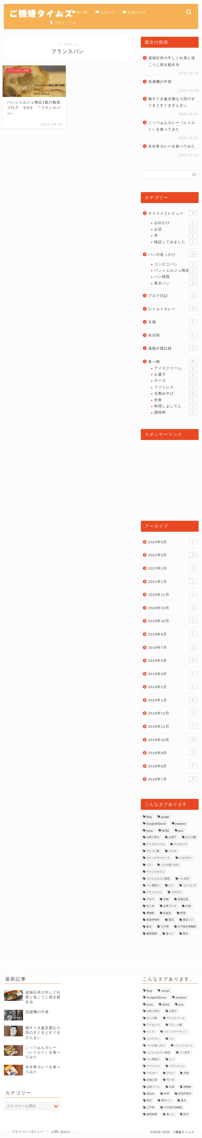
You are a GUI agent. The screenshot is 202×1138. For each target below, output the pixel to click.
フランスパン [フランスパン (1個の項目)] (154, 892)
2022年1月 (172, 568)
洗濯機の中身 (160, 82)
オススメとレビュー (172, 213)
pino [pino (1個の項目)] (180, 830)
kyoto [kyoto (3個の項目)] (149, 830)
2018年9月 (172, 752)
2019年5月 (172, 660)
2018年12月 (172, 712)
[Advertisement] (170, 478)
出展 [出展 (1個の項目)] (188, 906)
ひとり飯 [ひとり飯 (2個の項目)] (191, 837)
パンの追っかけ (172, 254)
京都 (172, 321)
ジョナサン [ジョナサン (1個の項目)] (185, 857)
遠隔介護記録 (172, 348)
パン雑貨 (175, 276)
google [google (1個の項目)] (165, 817)
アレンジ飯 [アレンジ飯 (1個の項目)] (152, 850)
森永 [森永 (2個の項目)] (149, 926)
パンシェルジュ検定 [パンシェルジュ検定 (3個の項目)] (158, 878)
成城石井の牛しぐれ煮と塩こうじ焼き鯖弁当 (171, 61)
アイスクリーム (175, 368)
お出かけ (105, 12)
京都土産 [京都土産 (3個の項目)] (183, 899)
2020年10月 (172, 607)
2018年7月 (172, 778)
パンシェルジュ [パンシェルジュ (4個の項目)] (155, 871)
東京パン (175, 283)
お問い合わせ (60, 1131)
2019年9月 (172, 634)
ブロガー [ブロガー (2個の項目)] (176, 892)
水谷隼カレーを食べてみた (171, 146)
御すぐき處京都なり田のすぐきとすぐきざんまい (171, 102)
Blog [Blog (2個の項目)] (149, 817)
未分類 (172, 335)
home (57, 12)
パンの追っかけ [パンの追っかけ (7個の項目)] (170, 864)
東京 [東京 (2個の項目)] (171, 919)
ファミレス (175, 387)
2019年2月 (172, 686)
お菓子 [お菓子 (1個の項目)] (172, 837)
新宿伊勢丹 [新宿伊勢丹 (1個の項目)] (152, 919)
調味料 (175, 412)
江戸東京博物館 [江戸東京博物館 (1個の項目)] (187, 926)
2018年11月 (172, 726)
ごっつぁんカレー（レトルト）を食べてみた (171, 126)
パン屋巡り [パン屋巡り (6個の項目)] (152, 885)
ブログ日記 (172, 295)
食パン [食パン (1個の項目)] (170, 933)
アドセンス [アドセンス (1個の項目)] (180, 844)
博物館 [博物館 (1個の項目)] (150, 912)
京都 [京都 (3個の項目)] (166, 899)
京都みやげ (134, 12)
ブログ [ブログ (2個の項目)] (150, 899)
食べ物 (80, 12)
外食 (175, 400)
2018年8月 (172, 765)
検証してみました (175, 242)
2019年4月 (172, 673)
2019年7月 (172, 647)
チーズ (175, 380)
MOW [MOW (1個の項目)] (165, 830)
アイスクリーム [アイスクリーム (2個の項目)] (155, 844)
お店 (175, 229)
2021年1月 (172, 581)
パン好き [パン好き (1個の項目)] (184, 878)
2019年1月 (172, 699)
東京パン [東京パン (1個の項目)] (188, 919)
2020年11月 (172, 594)
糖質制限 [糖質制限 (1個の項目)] (151, 933)
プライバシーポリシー (27, 1131)
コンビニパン (175, 264)
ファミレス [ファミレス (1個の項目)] (189, 885)
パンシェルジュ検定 (175, 270)
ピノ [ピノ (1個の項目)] (171, 885)
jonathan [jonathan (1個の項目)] (180, 824)
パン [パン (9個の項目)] (149, 864)
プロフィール (63, 22)
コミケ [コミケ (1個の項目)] (172, 850)
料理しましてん (175, 406)
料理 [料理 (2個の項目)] (183, 912)
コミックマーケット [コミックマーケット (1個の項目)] (158, 857)
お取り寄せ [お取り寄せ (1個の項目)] (152, 837)
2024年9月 (172, 541)
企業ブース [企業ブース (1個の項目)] (169, 906)
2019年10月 (172, 620)
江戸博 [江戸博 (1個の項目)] (165, 926)
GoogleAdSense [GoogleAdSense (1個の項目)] (156, 824)
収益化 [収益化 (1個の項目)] (167, 912)
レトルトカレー (172, 308)
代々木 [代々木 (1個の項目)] (150, 906)
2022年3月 (172, 554)
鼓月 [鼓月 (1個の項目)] (185, 933)
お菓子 (175, 374)
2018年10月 (172, 739)
